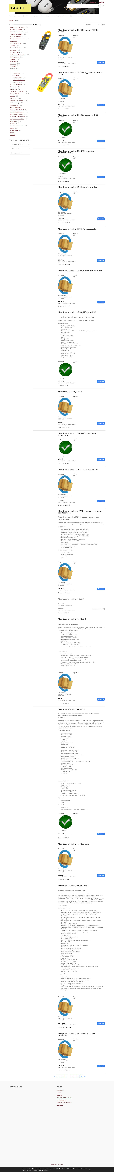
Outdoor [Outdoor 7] (12, 96)
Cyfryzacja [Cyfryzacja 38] (13, 50)
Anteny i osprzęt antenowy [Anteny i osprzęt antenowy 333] (17, 38)
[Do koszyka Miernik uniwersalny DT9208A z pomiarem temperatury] (101, 459)
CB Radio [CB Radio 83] (12, 45)
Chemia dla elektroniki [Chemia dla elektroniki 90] (16, 48)
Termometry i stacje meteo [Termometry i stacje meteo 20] (17, 116)
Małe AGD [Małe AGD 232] (13, 66)
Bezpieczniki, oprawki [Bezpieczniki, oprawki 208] (15, 43)
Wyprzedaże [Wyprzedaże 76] (13, 121)
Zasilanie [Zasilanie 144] (12, 123)
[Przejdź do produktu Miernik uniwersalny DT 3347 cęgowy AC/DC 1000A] (45, 40)
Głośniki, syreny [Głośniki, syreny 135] (14, 57)
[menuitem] (16, 16)
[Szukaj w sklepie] (82, 6)
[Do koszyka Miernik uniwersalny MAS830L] (101, 834)
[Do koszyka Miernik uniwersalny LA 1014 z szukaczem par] (101, 501)
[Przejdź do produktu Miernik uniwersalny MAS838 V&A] (45, 844)
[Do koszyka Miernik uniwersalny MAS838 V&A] (101, 875)
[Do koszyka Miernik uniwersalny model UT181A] (101, 1023)
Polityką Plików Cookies (60, 1169)
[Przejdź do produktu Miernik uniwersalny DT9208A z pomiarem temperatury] (45, 434)
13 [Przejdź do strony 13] (81, 1076)
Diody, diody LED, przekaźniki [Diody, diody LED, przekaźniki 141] (17, 54)
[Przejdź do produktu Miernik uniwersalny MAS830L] (45, 710)
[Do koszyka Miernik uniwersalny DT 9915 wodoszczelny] (101, 218)
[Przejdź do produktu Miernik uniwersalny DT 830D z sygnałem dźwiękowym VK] (45, 151)
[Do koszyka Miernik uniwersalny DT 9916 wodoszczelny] (101, 260)
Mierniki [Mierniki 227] (12, 68)
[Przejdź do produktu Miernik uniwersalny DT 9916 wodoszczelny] (45, 229)
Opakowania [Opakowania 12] (13, 89)
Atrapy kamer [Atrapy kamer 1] (13, 41)
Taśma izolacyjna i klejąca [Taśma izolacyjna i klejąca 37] (17, 112)
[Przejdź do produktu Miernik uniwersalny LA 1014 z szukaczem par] (45, 470)
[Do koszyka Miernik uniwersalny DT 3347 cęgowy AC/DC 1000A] (101, 62)
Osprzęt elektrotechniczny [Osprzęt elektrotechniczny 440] (17, 93)
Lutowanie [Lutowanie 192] (13, 64)
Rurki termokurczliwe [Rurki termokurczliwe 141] (15, 107)
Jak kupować (60, 1090)
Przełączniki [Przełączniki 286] (13, 98)
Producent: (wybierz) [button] (16, 144)
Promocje (12, 135)
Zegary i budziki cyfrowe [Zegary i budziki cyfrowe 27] (16, 126)
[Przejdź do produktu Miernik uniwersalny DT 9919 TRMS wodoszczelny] (45, 271)
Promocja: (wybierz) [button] (16, 153)
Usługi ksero (60, 1105)
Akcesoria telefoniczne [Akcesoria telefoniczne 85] (16, 34)
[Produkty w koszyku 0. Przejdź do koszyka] (103, 5)
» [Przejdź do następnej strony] (84, 1076)
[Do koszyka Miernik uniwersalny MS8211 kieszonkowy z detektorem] (101, 1066)
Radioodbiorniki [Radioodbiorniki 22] (14, 105)
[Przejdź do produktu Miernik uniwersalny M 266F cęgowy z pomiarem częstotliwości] (45, 511)
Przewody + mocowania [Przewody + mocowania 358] (16, 100)
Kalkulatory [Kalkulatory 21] (13, 59)
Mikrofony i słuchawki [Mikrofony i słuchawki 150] (16, 84)
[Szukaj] (98, 6)
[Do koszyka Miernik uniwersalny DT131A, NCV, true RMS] (101, 381)
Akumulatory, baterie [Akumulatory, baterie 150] (15, 36)
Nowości (12, 132)
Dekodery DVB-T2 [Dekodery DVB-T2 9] (15, 52)
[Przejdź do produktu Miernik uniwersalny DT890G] (45, 392)
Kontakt (59, 1092)
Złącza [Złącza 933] (12, 128)
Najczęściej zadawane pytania (64, 1102)
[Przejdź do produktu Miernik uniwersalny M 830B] (45, 599)
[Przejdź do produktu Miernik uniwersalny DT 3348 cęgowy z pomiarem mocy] (45, 83)
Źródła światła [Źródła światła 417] (14, 130)
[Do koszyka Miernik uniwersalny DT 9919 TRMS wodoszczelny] (101, 302)
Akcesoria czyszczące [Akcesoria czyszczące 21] (16, 29)
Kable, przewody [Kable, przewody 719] (14, 103)
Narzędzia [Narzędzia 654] (12, 87)
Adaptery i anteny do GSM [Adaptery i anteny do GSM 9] (17, 27)
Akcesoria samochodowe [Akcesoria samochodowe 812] (17, 32)
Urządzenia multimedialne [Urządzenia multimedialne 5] (17, 119)
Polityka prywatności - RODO (64, 1097)
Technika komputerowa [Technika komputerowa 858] (16, 114)
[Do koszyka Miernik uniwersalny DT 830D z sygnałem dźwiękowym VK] (101, 177)
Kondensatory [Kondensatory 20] (14, 61)
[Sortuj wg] (92, 24)
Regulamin (59, 1095)
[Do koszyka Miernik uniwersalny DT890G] (101, 423)
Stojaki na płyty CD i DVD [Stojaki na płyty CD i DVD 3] (17, 109)
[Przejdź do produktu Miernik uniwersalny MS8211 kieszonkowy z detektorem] (45, 1034)
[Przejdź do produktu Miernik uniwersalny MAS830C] (45, 619)
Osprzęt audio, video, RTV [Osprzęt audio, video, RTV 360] (17, 91)
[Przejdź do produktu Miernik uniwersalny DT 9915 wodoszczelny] (45, 187)
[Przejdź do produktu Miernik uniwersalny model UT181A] (45, 886)
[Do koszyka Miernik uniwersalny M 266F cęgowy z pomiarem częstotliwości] (101, 589)
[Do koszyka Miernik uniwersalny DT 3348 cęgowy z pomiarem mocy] (101, 105)
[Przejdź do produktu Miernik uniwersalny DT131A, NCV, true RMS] (45, 312)
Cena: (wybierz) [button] (15, 148)
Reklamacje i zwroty (62, 1100)
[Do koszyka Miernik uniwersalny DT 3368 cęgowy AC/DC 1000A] (101, 141)
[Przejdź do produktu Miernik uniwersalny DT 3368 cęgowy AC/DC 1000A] (45, 115)
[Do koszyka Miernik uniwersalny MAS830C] (101, 699)
